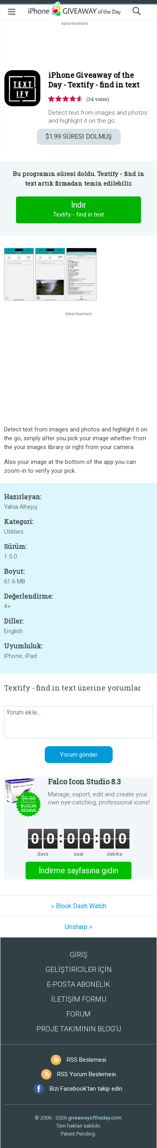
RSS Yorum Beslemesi (86, 1074)
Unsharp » (78, 927)
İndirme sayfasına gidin (78, 870)
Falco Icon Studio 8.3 (84, 781)
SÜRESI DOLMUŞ (79, 136)
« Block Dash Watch (78, 906)
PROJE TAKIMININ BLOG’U (78, 1028)
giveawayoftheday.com (94, 1118)
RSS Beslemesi (86, 1059)
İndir (78, 209)
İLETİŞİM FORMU (78, 999)
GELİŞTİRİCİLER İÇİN (79, 969)
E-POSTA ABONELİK (78, 984)
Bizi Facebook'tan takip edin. (86, 1088)
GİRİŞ (78, 954)
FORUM (78, 1014)
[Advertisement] (78, 46)
